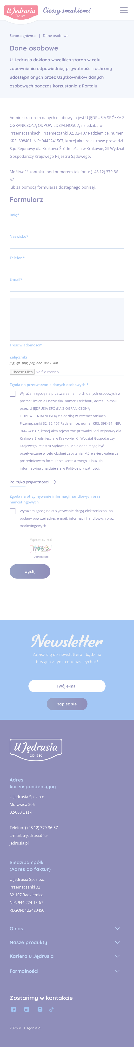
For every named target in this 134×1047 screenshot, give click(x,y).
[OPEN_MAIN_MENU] (124, 10)
